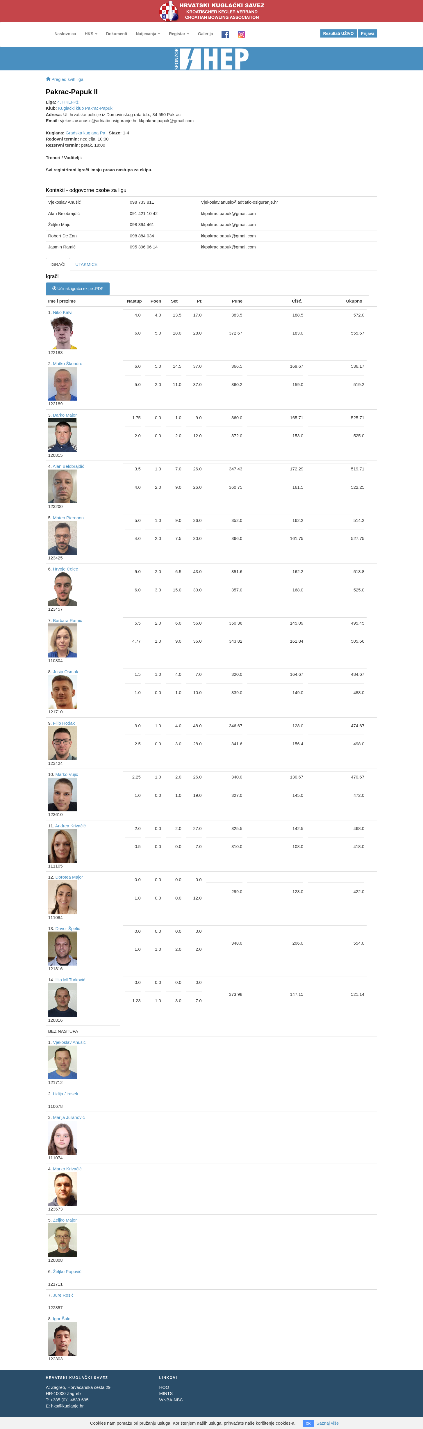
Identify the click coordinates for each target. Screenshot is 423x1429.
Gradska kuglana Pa (85, 132)
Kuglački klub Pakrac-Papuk (85, 108)
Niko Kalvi (62, 312)
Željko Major (65, 1220)
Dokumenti (116, 33)
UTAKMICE (86, 264)
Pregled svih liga (64, 79)
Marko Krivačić (67, 1168)
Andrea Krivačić (70, 825)
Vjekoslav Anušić (69, 1042)
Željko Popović (67, 1271)
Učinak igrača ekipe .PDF (77, 288)
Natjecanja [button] (148, 33)
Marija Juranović (69, 1117)
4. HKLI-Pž (68, 101)
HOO (164, 1387)
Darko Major (65, 415)
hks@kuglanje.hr (67, 1405)
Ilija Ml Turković (70, 979)
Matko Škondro (67, 363)
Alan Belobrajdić (68, 466)
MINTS (166, 1393)
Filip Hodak (64, 723)
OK (308, 1423)
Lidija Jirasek (65, 1093)
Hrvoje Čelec (65, 568)
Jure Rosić (63, 1295)
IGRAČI (58, 264)
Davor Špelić (68, 928)
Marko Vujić (67, 774)
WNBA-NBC (171, 1399)
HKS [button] (91, 33)
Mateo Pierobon (68, 517)
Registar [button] (179, 33)
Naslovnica (65, 33)
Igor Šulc (61, 1318)
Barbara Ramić (67, 620)
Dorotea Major (69, 877)
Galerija (205, 33)
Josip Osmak (65, 671)
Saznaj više (328, 1423)
